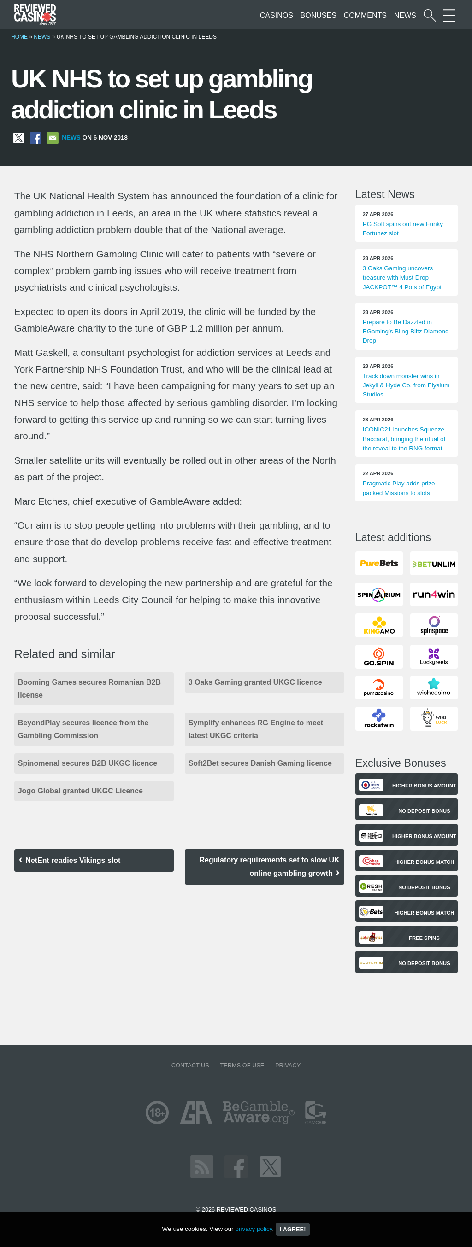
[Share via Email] (53, 137)
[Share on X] (18, 137)
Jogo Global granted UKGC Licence (80, 791)
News (405, 15)
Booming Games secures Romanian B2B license (89, 688)
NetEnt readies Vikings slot (72, 860)
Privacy (288, 1065)
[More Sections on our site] (449, 15)
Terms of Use (242, 1065)
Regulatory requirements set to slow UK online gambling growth (270, 866)
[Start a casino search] (429, 15)
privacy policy (253, 1228)
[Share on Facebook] (35, 137)
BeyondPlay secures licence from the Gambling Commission (83, 729)
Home (19, 37)
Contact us (190, 1065)
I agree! (293, 1229)
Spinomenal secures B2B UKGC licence (88, 763)
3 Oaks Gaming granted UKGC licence (255, 682)
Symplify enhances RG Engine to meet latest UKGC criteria (256, 729)
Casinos (276, 15)
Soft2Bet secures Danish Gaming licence (260, 763)
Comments (365, 15)
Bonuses (318, 15)
